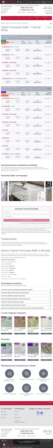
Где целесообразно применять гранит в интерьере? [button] (15, 299)
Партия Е (6, 130)
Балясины (24, 403)
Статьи (16, 414)
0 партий (45, 8)
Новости (16, 411)
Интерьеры (4, 411)
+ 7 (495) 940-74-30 (26, 10)
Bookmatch (13, 403)
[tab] (26, 289)
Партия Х (6, 70)
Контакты (49, 2)
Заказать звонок (32, 12)
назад (48, 27)
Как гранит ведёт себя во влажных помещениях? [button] (15, 292)
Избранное (49, 12)
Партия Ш (8, 46)
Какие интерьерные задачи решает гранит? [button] (13, 305)
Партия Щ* (9, 78)
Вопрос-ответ (17, 417)
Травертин (24, 18)
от (47, 47)
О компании (37, 2)
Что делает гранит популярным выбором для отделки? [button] (17, 289)
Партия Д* (6, 153)
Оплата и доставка (43, 2)
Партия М (8, 98)
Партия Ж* (6, 138)
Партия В (6, 122)
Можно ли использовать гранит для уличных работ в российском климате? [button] (22, 308)
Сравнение (48, 10)
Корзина (49, 13)
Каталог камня (4, 18)
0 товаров (50, 8)
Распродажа (4, 414)
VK (41, 414)
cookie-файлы (27, 441)
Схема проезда (22, 12)
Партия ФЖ (6, 106)
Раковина (30, 403)
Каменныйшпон (49, 403)
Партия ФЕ (6, 54)
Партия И (6, 114)
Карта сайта (48, 440)
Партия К (6, 145)
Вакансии (3, 417)
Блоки (19, 403)
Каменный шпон (37, 18)
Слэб (2, 403)
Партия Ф (6, 62)
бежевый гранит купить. (20, 257)
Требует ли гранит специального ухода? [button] (12, 302)
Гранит (14, 18)
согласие (28, 223)
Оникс (19, 18)
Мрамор (9, 18)
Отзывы (31, 2)
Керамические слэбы (44, 18)
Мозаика (7, 403)
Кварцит (31, 18)
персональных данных (44, 223)
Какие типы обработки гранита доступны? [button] (13, 295)
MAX (38, 414)
